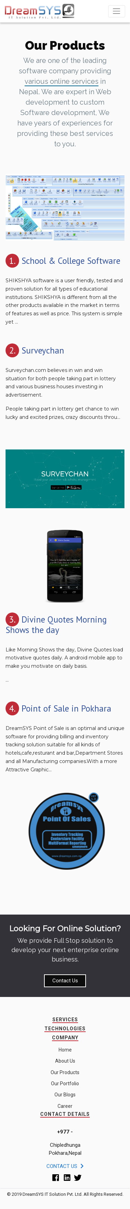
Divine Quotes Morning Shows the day (56, 624)
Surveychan (42, 350)
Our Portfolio (65, 1083)
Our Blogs (65, 1094)
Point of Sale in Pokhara (66, 708)
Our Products (65, 1072)
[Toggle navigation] (116, 11)
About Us (65, 1061)
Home (65, 1050)
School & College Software (70, 260)
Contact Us (65, 980)
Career (65, 1106)
